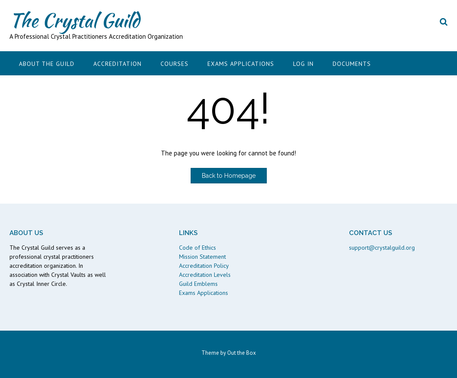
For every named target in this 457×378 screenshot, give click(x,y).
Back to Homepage (229, 175)
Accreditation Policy (204, 266)
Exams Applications (240, 64)
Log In (303, 64)
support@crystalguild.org (382, 247)
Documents (352, 64)
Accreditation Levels (205, 275)
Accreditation (117, 64)
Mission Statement (202, 256)
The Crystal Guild (74, 20)
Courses (174, 64)
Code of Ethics (197, 247)
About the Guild (46, 64)
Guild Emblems (198, 284)
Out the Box (241, 352)
